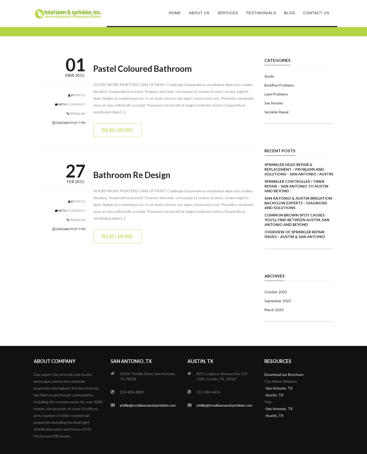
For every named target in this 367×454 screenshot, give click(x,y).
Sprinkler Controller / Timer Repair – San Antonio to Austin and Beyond (296, 186)
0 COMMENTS (76, 104)
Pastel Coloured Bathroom (142, 68)
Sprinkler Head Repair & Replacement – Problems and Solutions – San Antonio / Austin (298, 169)
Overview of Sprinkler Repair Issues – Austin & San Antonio (294, 234)
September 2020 (277, 301)
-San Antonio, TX (278, 388)
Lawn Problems (276, 94)
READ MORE (117, 130)
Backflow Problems (279, 85)
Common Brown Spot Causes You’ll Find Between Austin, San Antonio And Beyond (296, 220)
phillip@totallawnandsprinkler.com (148, 405)
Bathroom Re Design (131, 175)
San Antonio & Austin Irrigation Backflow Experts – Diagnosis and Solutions (298, 203)
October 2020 (275, 292)
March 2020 (273, 310)
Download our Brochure (283, 374)
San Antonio (273, 103)
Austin (269, 76)
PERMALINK (77, 113)
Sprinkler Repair (276, 112)
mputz (80, 95)
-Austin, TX (273, 395)
